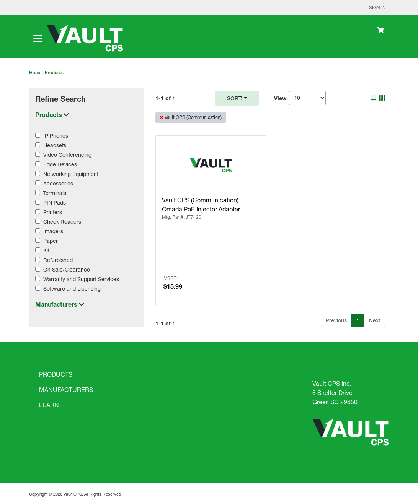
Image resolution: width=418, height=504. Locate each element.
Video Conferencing (67, 154)
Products (54, 72)
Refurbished (58, 260)
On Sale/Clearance (66, 269)
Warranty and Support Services (81, 279)
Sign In (377, 7)
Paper (50, 240)
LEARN (49, 404)
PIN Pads (54, 202)
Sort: (234, 98)
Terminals (54, 193)
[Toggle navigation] (38, 38)
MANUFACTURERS (66, 389)
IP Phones (55, 135)
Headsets (54, 145)
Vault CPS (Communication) (193, 117)
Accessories (58, 183)
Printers (52, 212)
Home (35, 72)
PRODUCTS (55, 374)
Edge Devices (60, 164)
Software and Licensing (72, 288)
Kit (46, 250)
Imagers (53, 231)
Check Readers (62, 221)
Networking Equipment (70, 174)
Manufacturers (57, 304)
